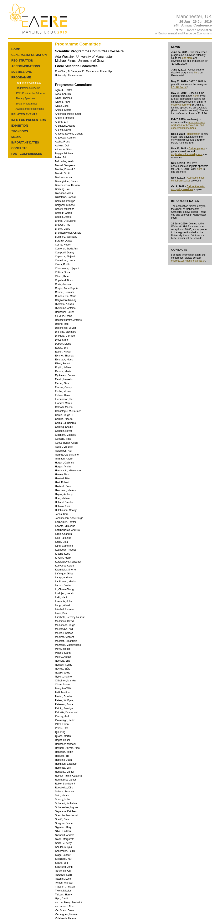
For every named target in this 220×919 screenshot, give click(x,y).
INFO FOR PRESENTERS (28, 120)
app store (187, 58)
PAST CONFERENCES (26, 153)
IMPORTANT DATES (25, 142)
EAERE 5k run (179, 87)
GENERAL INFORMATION (29, 55)
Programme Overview (28, 88)
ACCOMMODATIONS (25, 66)
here (196, 72)
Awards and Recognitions (30, 108)
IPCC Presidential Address (30, 93)
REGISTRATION (22, 60)
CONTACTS (19, 148)
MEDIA (16, 136)
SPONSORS (19, 131)
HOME (15, 49)
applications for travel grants (187, 154)
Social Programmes (26, 103)
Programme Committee (28, 82)
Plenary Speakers (25, 98)
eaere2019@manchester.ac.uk (188, 260)
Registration (193, 133)
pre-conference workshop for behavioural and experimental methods (188, 125)
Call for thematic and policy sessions (188, 188)
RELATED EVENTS (24, 114)
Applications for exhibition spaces (187, 179)
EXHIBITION (19, 125)
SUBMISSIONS (21, 71)
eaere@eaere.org (181, 104)
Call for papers (197, 148)
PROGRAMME (21, 77)
